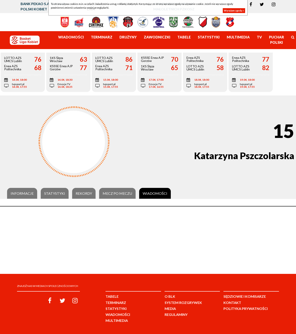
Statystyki (54, 193)
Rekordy (84, 193)
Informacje (22, 193)
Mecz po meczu (117, 193)
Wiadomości (155, 193)
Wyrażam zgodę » (234, 10)
